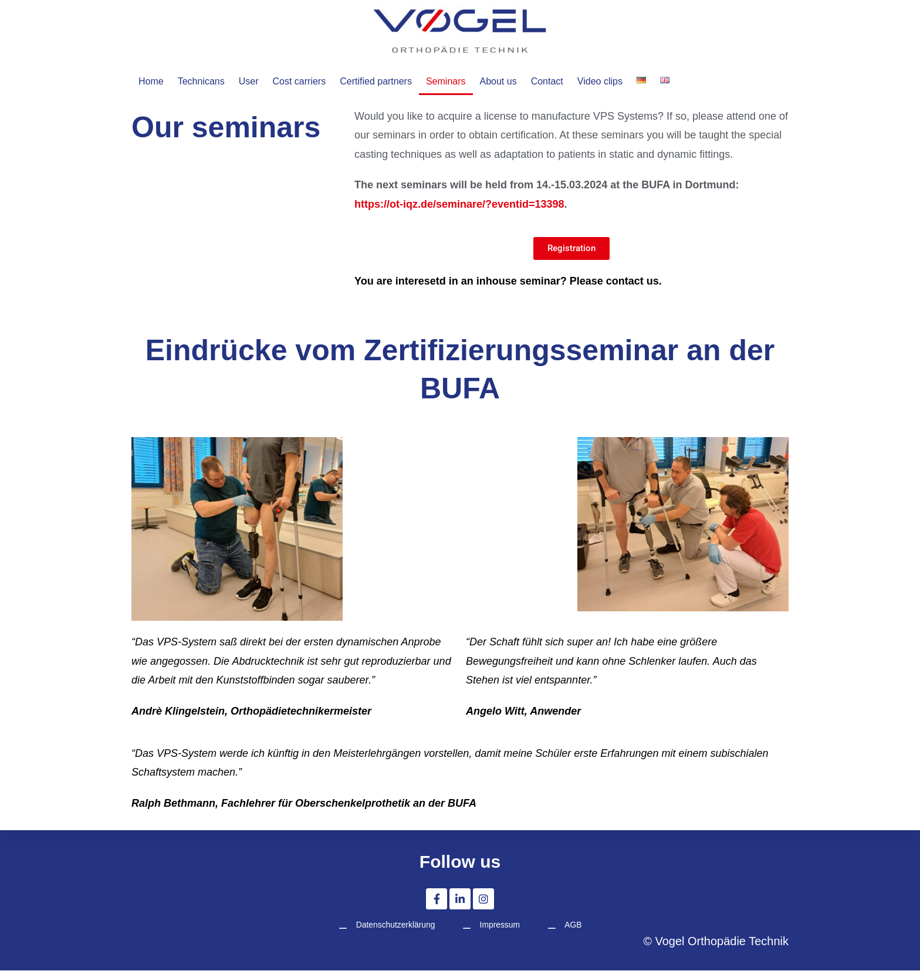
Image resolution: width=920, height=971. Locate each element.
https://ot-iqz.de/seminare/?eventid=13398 (459, 204)
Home (151, 81)
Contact (571, 81)
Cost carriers (308, 81)
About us (519, 81)
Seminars (464, 81)
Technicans (203, 81)
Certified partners (390, 81)
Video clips (627, 81)
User (254, 81)
